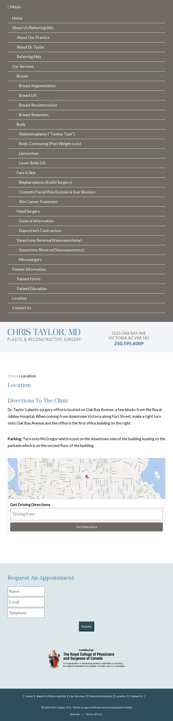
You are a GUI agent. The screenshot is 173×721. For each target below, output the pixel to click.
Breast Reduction (33, 114)
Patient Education (32, 288)
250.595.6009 (128, 343)
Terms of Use (94, 714)
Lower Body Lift (32, 163)
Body (21, 124)
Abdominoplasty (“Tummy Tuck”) (47, 134)
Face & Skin (26, 172)
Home (17, 18)
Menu (14, 6)
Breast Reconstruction (38, 105)
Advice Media (124, 707)
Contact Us (21, 307)
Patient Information (29, 269)
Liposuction (28, 153)
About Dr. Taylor (31, 47)
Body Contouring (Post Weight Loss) (50, 143)
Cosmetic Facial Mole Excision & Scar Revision (57, 192)
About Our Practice (33, 37)
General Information (36, 221)
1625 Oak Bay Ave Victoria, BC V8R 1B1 (128, 335)
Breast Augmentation (37, 85)
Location (19, 298)
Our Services (23, 66)
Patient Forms (29, 278)
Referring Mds (29, 56)
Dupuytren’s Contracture (40, 230)
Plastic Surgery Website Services (92, 707)
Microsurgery (30, 259)
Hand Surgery (28, 211)
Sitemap (75, 714)
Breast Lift (28, 95)
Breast (22, 76)
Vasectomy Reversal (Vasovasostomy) (49, 240)
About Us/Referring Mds (33, 27)
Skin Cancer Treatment (38, 201)
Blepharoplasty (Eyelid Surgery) (45, 182)
